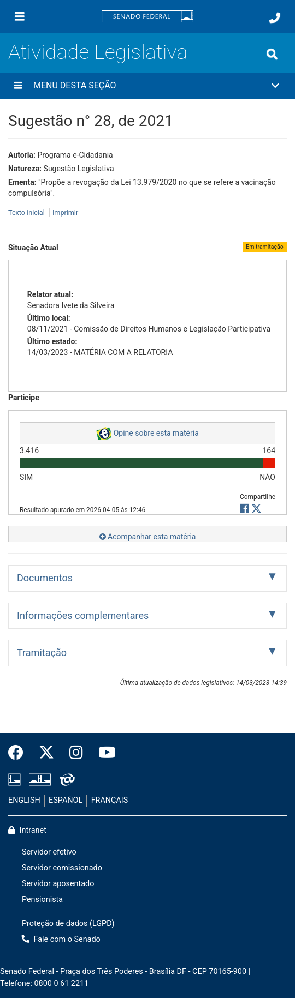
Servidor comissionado (62, 868)
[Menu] (19, 16)
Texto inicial (27, 212)
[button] (147, 86)
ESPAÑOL (65, 800)
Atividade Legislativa (97, 52)
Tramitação (42, 652)
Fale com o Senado (61, 939)
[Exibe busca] (272, 54)
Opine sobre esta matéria (147, 433)
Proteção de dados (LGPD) (68, 923)
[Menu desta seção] (18, 85)
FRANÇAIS (109, 800)
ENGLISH (24, 800)
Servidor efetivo (49, 852)
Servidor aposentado (58, 883)
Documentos (45, 578)
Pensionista (42, 899)
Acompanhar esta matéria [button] (147, 536)
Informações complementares (83, 615)
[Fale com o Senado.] (275, 18)
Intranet (27, 830)
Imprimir (65, 212)
